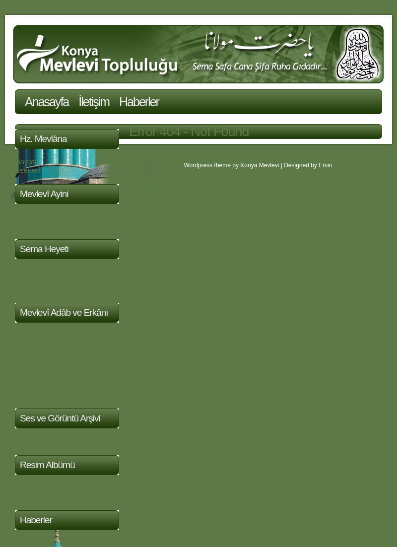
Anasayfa (46, 102)
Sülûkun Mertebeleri (48, 344)
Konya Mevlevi (259, 165)
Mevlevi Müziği (39, 216)
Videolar (28, 441)
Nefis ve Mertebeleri (48, 360)
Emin (325, 165)
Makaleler (31, 394)
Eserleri (27, 170)
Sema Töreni (36, 225)
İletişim (93, 102)
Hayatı (25, 161)
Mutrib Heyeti (37, 280)
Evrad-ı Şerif (35, 335)
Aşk (21, 386)
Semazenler (35, 288)
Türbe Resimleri (41, 487)
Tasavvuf (29, 352)
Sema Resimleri (41, 496)
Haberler (139, 102)
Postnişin (30, 272)
